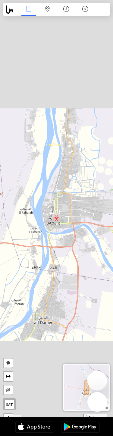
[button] (56, 218)
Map (48, 9)
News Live (29, 9)
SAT (9, 404)
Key (85, 9)
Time (66, 9)
